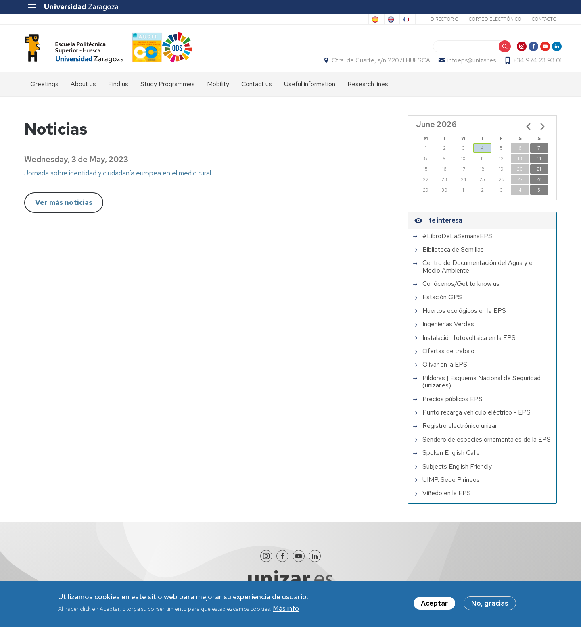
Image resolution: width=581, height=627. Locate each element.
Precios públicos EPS (452, 403)
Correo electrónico (490, 19)
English (367, 19)
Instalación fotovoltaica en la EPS (469, 342)
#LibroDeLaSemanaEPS (457, 240)
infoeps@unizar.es (467, 63)
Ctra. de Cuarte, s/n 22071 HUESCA (376, 63)
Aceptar (434, 605)
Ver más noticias (63, 206)
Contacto (539, 19)
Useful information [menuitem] (309, 89)
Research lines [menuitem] (367, 89)
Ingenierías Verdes (448, 328)
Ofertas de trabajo (448, 355)
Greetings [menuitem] (44, 89)
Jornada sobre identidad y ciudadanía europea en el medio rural (117, 177)
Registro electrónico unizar (459, 430)
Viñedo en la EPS (446, 497)
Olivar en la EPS (444, 369)
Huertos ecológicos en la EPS (464, 315)
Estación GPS (442, 302)
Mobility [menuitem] (218, 89)
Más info (286, 610)
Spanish (335, 19)
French (399, 19)
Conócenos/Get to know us (460, 288)
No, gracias (489, 605)
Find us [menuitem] (118, 89)
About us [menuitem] (83, 89)
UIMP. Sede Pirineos (451, 484)
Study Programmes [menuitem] (167, 89)
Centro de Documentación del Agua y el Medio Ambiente (478, 271)
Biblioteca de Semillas (453, 254)
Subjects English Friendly (457, 471)
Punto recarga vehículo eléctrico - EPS (476, 417)
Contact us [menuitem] (256, 89)
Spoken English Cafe (451, 457)
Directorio (439, 19)
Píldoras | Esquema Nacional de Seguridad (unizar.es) (481, 386)
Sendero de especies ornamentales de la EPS (486, 444)
